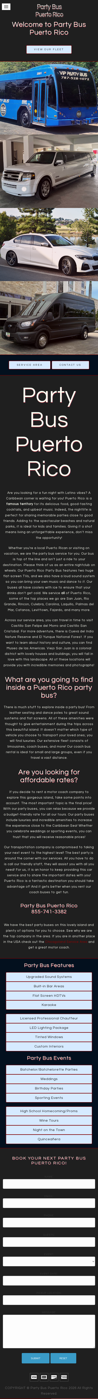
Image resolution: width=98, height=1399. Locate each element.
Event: (49, 1254)
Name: (48, 1176)
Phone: (49, 1215)
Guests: (49, 1234)
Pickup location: (49, 1292)
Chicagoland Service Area (66, 942)
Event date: (49, 1273)
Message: (49, 1312)
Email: (49, 1196)
